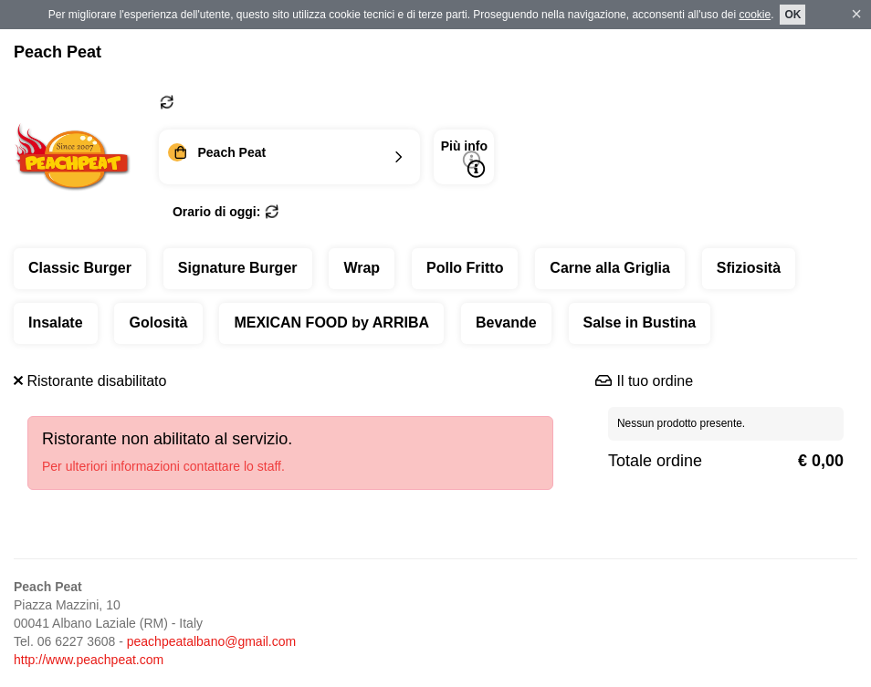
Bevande (506, 322)
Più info (464, 158)
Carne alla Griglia (610, 268)
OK (792, 14)
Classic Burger (79, 268)
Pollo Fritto (464, 268)
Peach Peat (57, 52)
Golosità (158, 322)
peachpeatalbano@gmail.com (211, 641)
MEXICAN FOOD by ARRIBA (331, 322)
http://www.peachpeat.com (88, 659)
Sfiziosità (749, 268)
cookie (755, 14)
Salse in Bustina (640, 322)
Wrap (361, 268)
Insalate (55, 322)
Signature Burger (238, 268)
